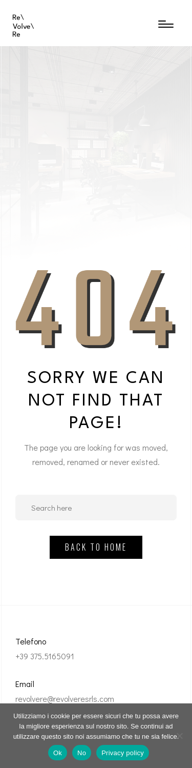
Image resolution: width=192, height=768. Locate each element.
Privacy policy (122, 753)
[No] (179, 736)
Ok (57, 753)
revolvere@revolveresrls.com (64, 698)
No (81, 753)
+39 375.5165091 (44, 656)
